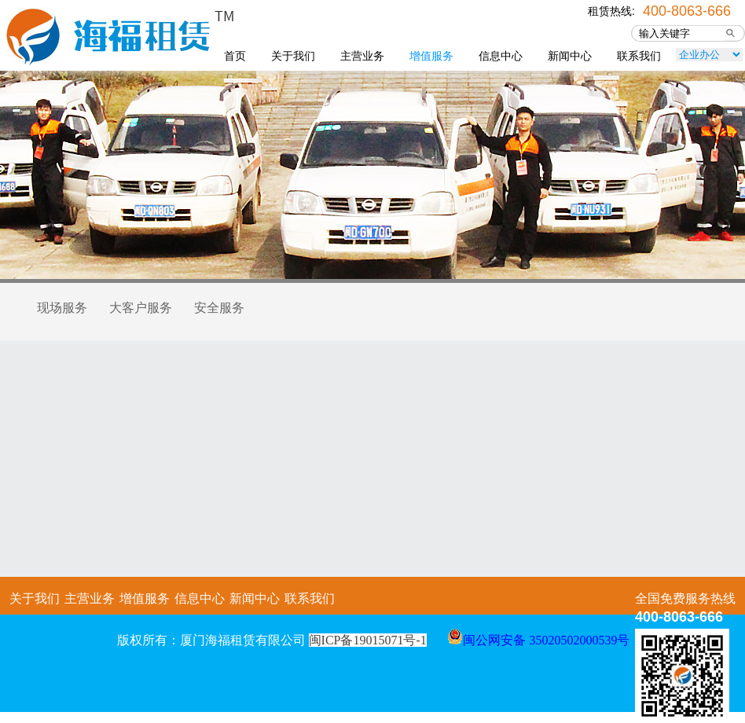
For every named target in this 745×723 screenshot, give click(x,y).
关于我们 (293, 56)
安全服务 (219, 307)
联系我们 (639, 56)
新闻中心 (570, 56)
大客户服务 (140, 307)
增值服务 (431, 56)
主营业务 (362, 56)
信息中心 (501, 56)
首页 (235, 56)
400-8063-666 (687, 9)
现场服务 (62, 307)
